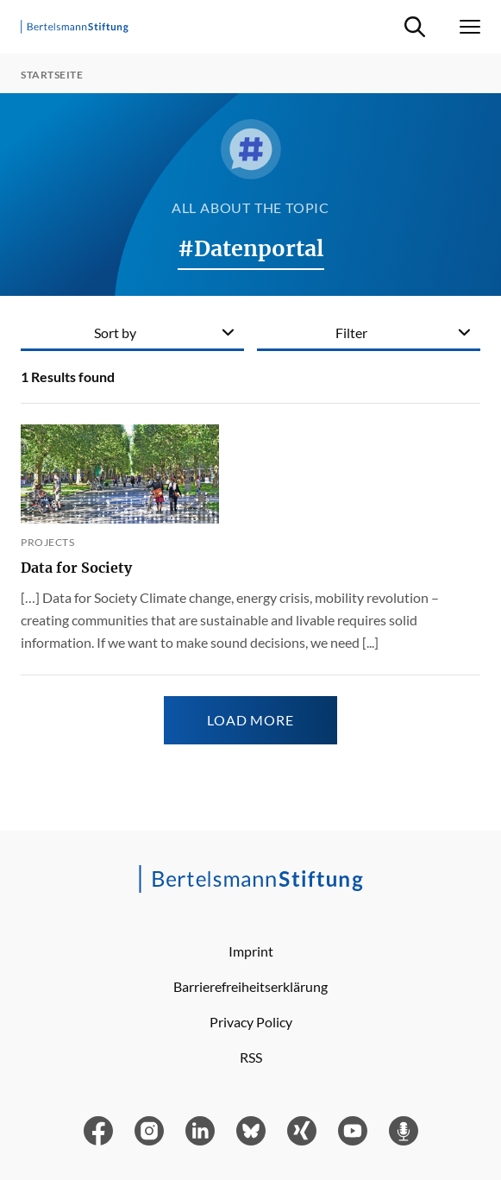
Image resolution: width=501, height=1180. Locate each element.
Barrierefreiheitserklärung (250, 986)
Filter (351, 332)
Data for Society (76, 567)
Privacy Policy (251, 1022)
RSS (251, 1057)
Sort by (115, 332)
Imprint (251, 951)
